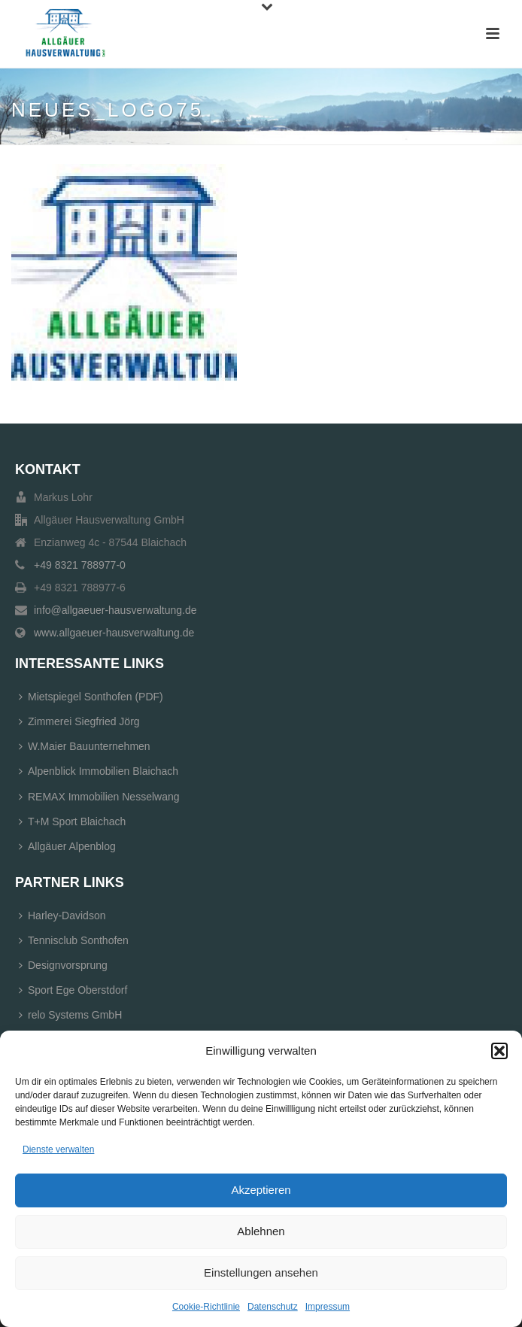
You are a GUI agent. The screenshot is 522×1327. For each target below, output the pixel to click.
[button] (499, 1050)
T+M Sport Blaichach (72, 821)
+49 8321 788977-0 (80, 565)
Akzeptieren (260, 1189)
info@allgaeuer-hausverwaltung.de (115, 610)
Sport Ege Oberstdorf (73, 990)
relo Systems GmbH (70, 1015)
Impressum (327, 1306)
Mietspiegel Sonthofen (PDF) (91, 697)
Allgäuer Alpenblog (67, 846)
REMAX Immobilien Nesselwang (99, 797)
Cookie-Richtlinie (206, 1306)
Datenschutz (272, 1306)
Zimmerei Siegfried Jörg (79, 721)
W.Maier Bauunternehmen (84, 746)
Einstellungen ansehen (261, 1272)
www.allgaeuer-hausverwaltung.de (114, 633)
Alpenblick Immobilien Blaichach (98, 771)
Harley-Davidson (62, 915)
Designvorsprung (63, 965)
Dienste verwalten (58, 1149)
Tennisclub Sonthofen (74, 940)
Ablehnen (260, 1231)
